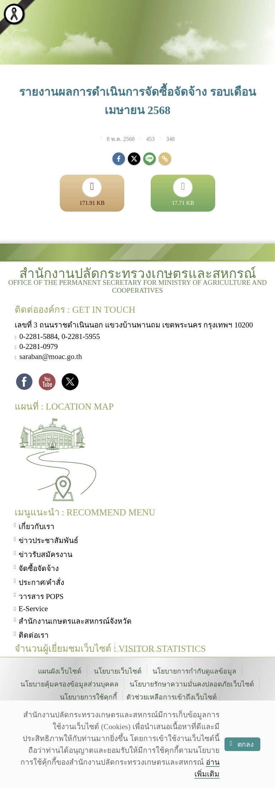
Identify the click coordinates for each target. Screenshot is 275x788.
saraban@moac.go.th (50, 357)
